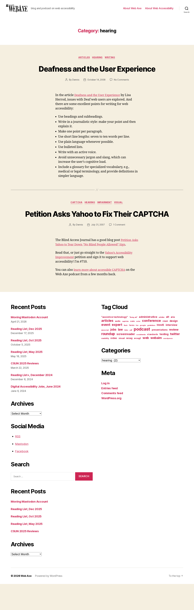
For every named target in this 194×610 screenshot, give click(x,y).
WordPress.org (112, 424)
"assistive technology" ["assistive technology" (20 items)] (114, 343)
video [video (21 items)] (113, 364)
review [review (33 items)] (173, 355)
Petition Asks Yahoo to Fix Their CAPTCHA (97, 234)
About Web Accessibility (159, 10)
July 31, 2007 (98, 250)
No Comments (121, 94)
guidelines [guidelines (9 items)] (151, 351)
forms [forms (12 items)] (131, 351)
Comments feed (113, 419)
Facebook (22, 477)
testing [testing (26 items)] (164, 360)
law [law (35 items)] (120, 355)
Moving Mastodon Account (30, 343)
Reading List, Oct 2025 (27, 366)
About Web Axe (132, 10)
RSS (18, 462)
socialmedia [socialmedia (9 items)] (140, 361)
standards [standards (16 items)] (152, 360)
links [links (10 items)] (126, 356)
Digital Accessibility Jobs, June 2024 (37, 412)
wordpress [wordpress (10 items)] (168, 364)
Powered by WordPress (49, 601)
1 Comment (119, 250)
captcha (76, 218)
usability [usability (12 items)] (105, 364)
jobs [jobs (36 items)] (113, 355)
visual (120, 218)
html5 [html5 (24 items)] (160, 350)
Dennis (75, 94)
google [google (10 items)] (143, 351)
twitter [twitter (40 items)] (175, 360)
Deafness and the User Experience (97, 78)
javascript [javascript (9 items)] (105, 356)
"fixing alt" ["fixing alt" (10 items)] (133, 343)
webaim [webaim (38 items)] (156, 364)
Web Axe (26, 601)
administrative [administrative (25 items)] (148, 342)
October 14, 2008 (96, 94)
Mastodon (22, 470)
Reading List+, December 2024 (33, 401)
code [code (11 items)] (132, 347)
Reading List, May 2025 (27, 378)
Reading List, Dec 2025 (27, 354)
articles (84, 62)
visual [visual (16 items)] (122, 364)
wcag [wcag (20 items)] (129, 364)
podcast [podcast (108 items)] (142, 355)
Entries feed (110, 414)
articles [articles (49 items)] (107, 347)
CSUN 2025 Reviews (25, 389)
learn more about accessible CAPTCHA (101, 296)
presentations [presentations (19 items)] (160, 355)
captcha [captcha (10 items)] (125, 347)
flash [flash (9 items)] (126, 351)
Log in (105, 409)
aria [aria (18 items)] (173, 343)
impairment (105, 218)
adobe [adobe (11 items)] (161, 343)
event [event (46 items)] (105, 351)
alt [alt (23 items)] (167, 342)
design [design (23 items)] (174, 346)
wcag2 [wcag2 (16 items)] (137, 364)
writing (111, 62)
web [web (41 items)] (146, 364)
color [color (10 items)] (138, 347)
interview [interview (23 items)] (171, 350)
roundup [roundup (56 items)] (108, 360)
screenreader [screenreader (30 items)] (126, 360)
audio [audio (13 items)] (118, 347)
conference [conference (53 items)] (151, 347)
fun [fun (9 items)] (137, 351)
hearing (97, 62)
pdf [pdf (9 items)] (131, 356)
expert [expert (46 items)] (117, 351)
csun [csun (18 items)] (165, 347)
